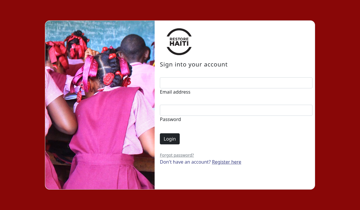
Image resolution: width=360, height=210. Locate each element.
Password (170, 119)
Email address (175, 92)
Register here (226, 162)
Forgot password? (177, 155)
